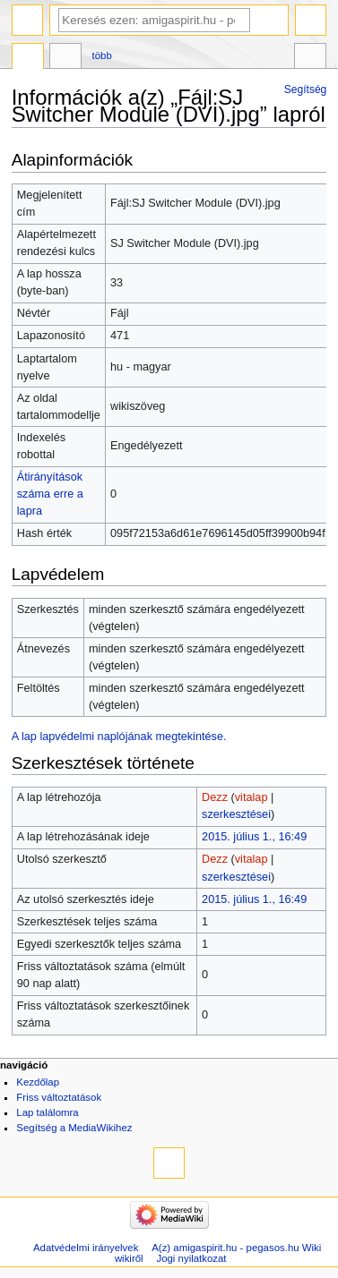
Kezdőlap (37, 1082)
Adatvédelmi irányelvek (85, 1247)
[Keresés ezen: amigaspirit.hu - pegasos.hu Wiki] (154, 20)
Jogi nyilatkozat (191, 1258)
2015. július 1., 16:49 (254, 837)
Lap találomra (47, 1112)
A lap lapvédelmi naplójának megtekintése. (119, 736)
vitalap (251, 797)
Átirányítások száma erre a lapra (50, 494)
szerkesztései (236, 814)
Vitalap (65, 58)
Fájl (28, 58)
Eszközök (310, 58)
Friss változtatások (58, 1097)
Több (102, 55)
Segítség (305, 89)
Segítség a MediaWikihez (74, 1127)
